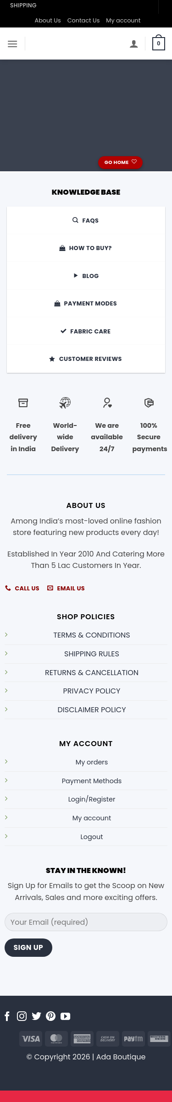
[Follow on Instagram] (22, 1017)
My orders (92, 762)
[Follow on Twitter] (36, 1017)
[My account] (134, 43)
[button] (12, 44)
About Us (48, 20)
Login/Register (92, 799)
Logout (92, 836)
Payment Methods (92, 781)
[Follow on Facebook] (7, 1017)
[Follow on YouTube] (65, 1017)
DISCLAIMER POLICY (92, 709)
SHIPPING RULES (91, 654)
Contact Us (83, 20)
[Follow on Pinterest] (50, 1017)
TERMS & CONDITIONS (91, 635)
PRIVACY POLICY (92, 691)
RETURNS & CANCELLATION (92, 672)
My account (123, 20)
